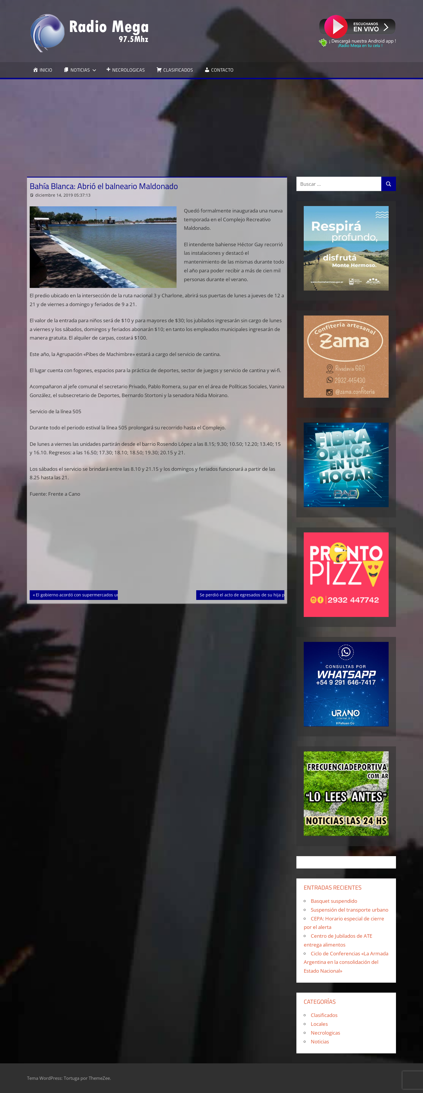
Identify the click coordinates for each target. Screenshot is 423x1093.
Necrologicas (325, 1032)
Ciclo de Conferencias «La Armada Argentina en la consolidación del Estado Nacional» (346, 962)
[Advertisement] (211, 123)
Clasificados (324, 1015)
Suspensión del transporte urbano (349, 909)
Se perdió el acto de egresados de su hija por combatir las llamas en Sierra (273, 594)
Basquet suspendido (334, 901)
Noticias (320, 1041)
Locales (319, 1024)
